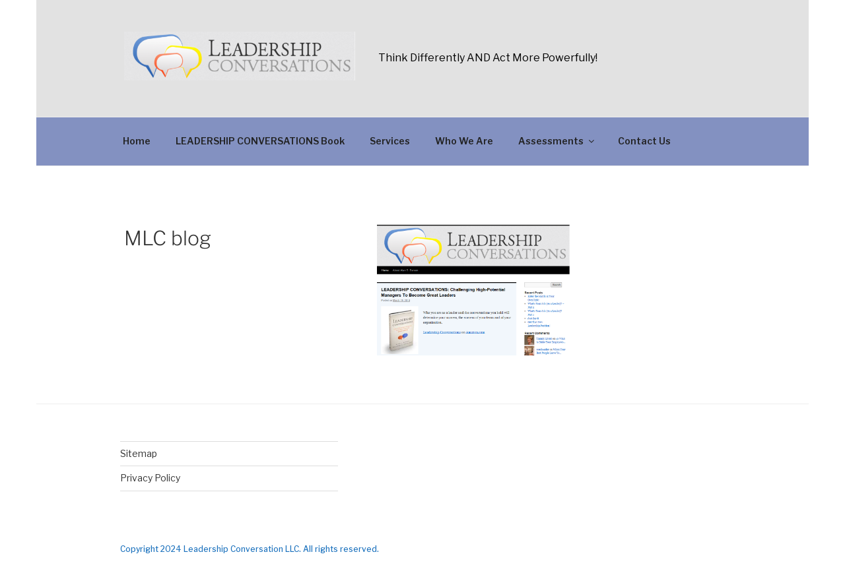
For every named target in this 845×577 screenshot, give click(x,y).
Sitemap (138, 453)
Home (137, 140)
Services (390, 140)
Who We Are (464, 140)
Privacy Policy (150, 477)
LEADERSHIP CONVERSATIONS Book (260, 140)
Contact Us (644, 140)
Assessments (557, 140)
